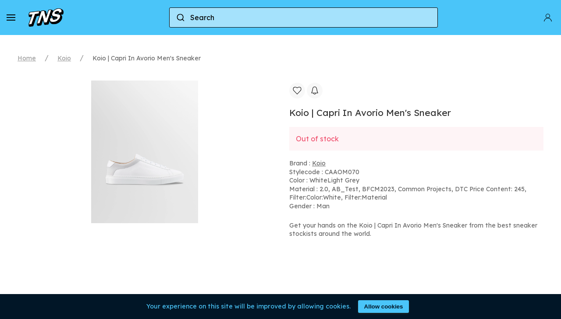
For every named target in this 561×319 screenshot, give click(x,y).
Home (27, 58)
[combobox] (303, 17)
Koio (64, 58)
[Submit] (180, 17)
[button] (11, 17)
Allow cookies (383, 306)
